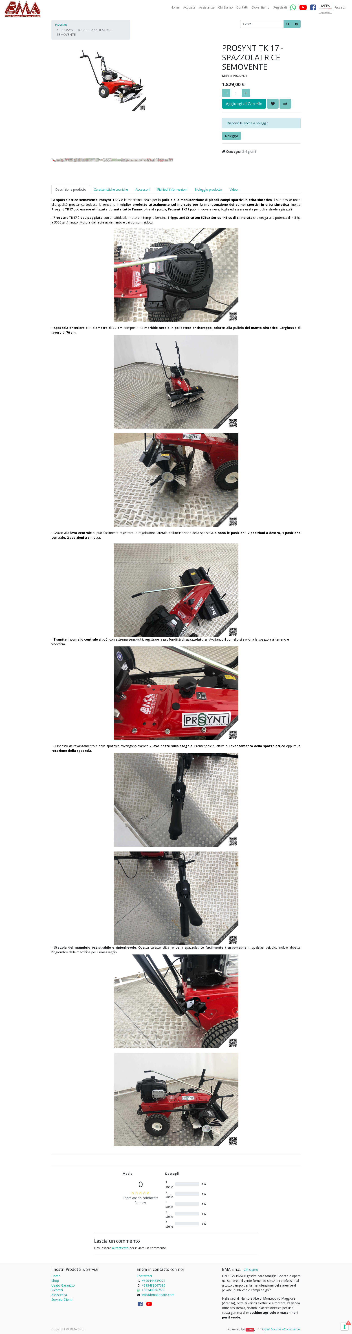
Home (55, 1276)
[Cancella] (296, 24)
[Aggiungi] (246, 93)
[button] (60, 88)
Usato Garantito (63, 1285)
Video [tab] (234, 189)
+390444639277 (153, 1280)
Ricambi (57, 1290)
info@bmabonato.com (158, 1295)
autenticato (120, 1248)
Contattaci (144, 1276)
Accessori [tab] (143, 189)
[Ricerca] (288, 24)
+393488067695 (153, 1285)
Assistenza (59, 1295)
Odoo (249, 1329)
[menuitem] (175, 7)
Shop (55, 1280)
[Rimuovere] (226, 93)
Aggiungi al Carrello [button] (244, 103)
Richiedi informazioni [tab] (172, 189)
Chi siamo (251, 1269)
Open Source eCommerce (281, 1329)
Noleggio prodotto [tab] (208, 189)
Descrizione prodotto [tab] (70, 189)
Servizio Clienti (61, 1299)
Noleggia (231, 136)
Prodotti (61, 25)
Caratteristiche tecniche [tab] (111, 189)
